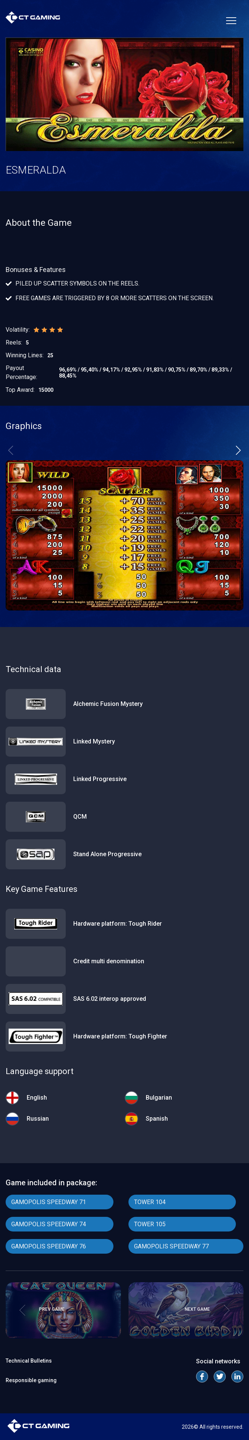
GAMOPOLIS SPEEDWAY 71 (48, 1202)
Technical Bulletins (29, 1361)
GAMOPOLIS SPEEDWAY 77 (171, 1246)
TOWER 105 (150, 1224)
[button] (238, 450)
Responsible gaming (31, 1380)
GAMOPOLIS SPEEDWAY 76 (48, 1246)
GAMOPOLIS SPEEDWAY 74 (48, 1224)
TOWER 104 (150, 1202)
